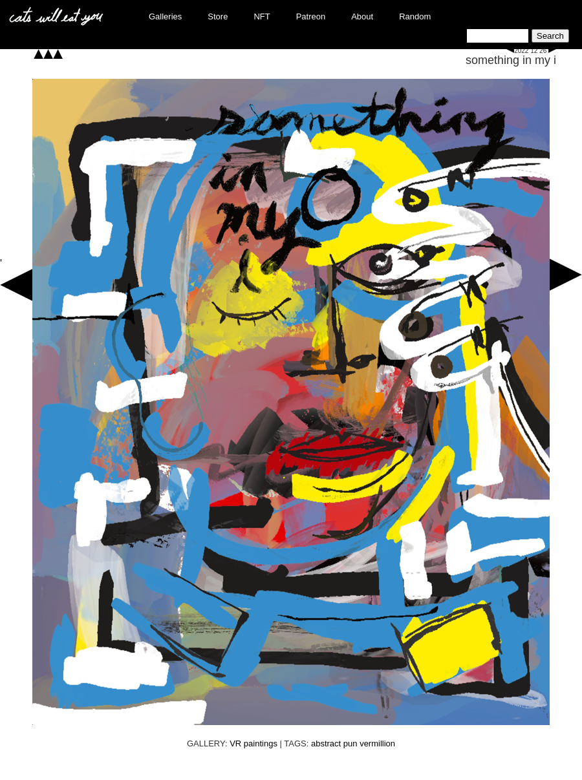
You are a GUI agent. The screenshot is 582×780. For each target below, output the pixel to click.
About (362, 16)
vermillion (377, 743)
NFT (261, 16)
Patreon (311, 16)
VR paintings (253, 743)
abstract (326, 743)
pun (350, 743)
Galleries (165, 16)
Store (218, 16)
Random (415, 16)
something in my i (511, 60)
